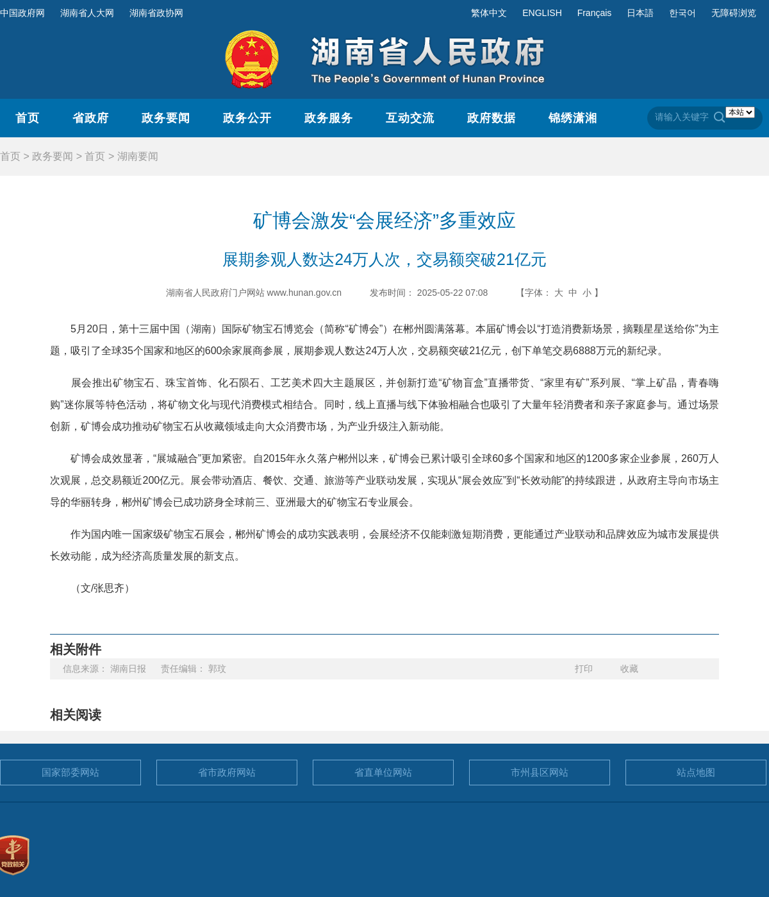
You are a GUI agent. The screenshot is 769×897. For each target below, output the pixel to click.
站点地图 (696, 772)
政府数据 (491, 118)
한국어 (682, 13)
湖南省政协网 (156, 13)
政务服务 (328, 118)
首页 (27, 118)
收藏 (629, 668)
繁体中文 (489, 13)
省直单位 (383, 772)
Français (594, 13)
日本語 (640, 13)
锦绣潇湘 (573, 118)
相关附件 (75, 649)
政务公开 (247, 118)
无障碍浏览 (733, 13)
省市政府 (227, 772)
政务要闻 (166, 118)
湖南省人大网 (87, 13)
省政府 (90, 118)
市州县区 (539, 772)
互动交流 (410, 118)
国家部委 (70, 772)
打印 (584, 668)
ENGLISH (541, 13)
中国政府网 (22, 13)
